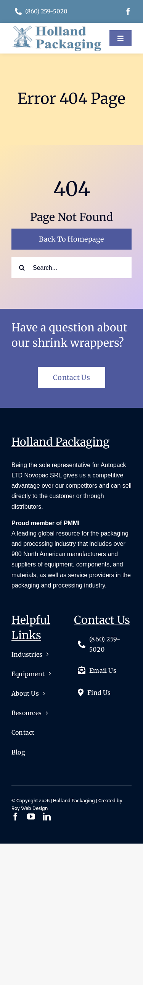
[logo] (56, 28)
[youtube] (31, 817)
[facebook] (128, 11)
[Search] (21, 267)
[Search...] (71, 267)
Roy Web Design (29, 808)
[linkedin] (47, 817)
